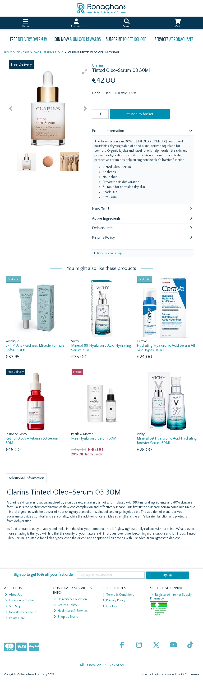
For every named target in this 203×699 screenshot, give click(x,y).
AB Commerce (189, 674)
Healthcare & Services (71, 611)
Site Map (13, 606)
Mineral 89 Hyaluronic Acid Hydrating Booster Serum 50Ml (167, 440)
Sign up (167, 574)
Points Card (15, 618)
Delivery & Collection (70, 599)
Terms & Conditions (118, 595)
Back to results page (110, 253)
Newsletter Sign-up (20, 612)
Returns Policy (65, 605)
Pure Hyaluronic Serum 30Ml (94, 438)
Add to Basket (139, 114)
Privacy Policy (113, 600)
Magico (156, 674)
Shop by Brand (66, 617)
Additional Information (26, 478)
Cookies (110, 606)
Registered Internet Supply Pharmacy (171, 596)
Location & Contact (20, 600)
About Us (13, 595)
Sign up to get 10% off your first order (44, 574)
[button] (85, 71)
